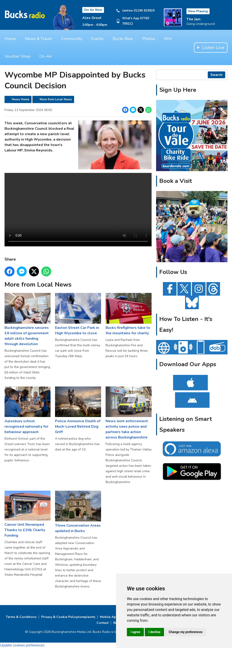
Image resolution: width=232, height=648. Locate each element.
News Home (20, 99)
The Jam (193, 19)
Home (10, 38)
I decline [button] (154, 632)
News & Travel (38, 38)
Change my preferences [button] (185, 632)
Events (97, 38)
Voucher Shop (17, 56)
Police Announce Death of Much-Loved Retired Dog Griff (78, 410)
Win (168, 38)
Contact (103, 623)
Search (216, 74)
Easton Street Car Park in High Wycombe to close (78, 314)
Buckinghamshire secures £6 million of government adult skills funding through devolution (28, 319)
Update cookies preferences (22, 645)
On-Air (45, 56)
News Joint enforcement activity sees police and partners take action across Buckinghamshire (129, 413)
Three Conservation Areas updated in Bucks (78, 512)
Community (71, 38)
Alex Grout (92, 17)
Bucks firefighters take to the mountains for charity (129, 314)
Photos (148, 38)
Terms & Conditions (21, 617)
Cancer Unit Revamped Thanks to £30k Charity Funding (28, 514)
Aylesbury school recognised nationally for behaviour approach (28, 410)
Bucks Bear (123, 38)
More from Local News (56, 99)
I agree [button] (135, 632)
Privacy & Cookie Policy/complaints (68, 617)
